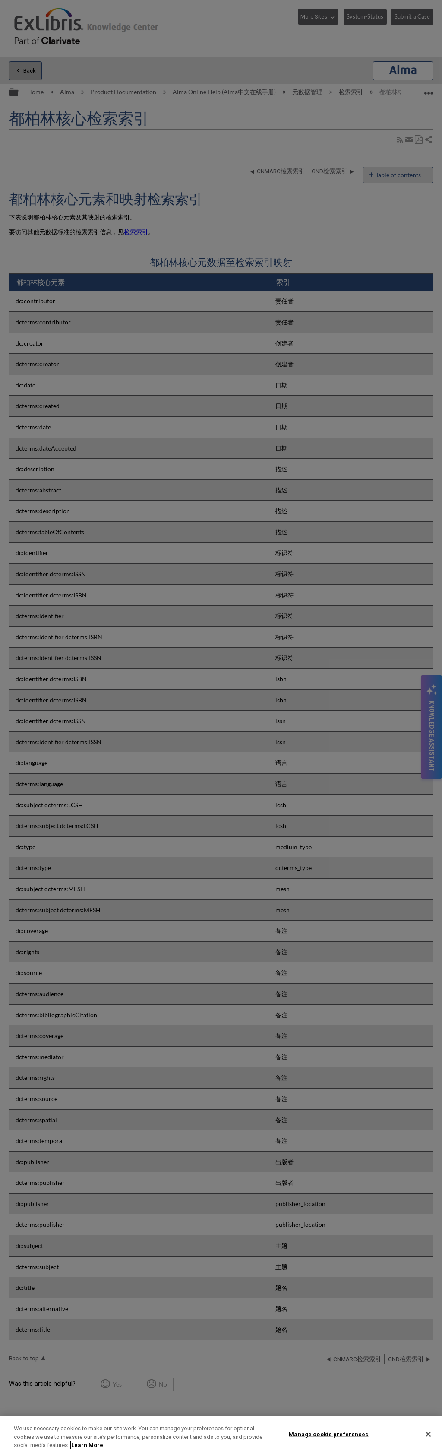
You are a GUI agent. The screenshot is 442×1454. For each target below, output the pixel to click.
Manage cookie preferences (328, 1434)
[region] (221, 1435)
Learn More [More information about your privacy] (87, 1445)
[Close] (428, 1434)
